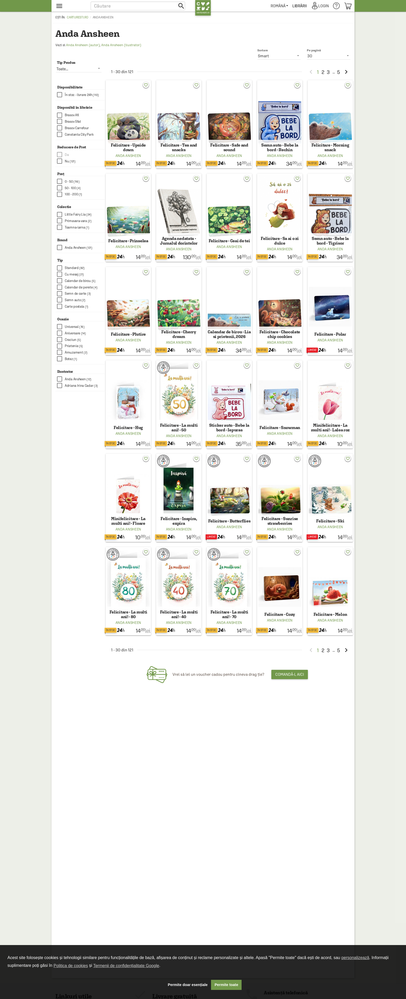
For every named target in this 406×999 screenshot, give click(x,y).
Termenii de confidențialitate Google (126, 965)
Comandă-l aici (289, 696)
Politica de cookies (71, 965)
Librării (300, 6)
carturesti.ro (77, 17)
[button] (138, 6)
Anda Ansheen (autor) (83, 45)
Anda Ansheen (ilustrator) (121, 45)
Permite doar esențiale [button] (188, 985)
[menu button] (70, 6)
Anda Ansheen (128, 159)
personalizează (355, 957)
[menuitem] (280, 6)
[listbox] (328, 56)
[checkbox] (81, 95)
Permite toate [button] (226, 985)
